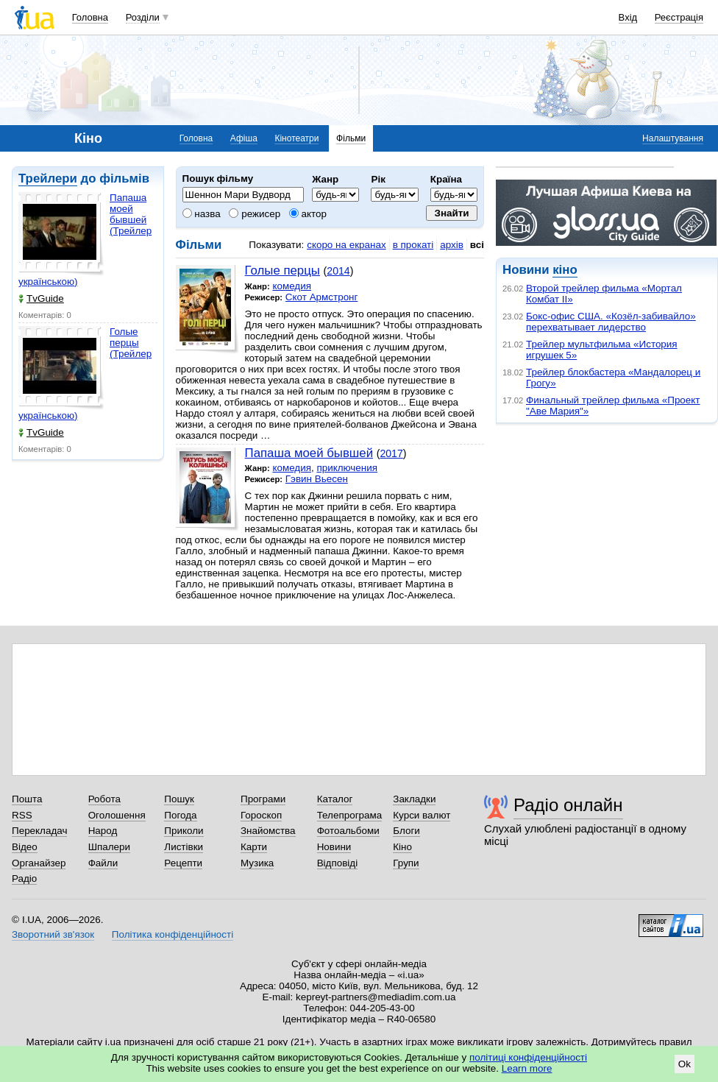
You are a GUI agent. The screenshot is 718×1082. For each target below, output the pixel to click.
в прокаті (413, 244)
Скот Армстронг (321, 297)
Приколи (183, 830)
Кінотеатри (296, 138)
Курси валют (421, 815)
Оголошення (117, 815)
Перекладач (39, 830)
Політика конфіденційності (172, 934)
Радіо (24, 878)
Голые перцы (282, 270)
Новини (334, 846)
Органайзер (38, 863)
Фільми (351, 138)
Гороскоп (261, 815)
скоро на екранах (346, 244)
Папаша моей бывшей (309, 453)
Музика (257, 863)
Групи (406, 863)
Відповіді (337, 863)
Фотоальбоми (348, 830)
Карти (254, 846)
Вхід (628, 17)
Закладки (414, 799)
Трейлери (47, 178)
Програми (263, 799)
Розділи (143, 17)
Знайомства (268, 830)
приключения (346, 467)
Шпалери (109, 846)
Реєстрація (679, 17)
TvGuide (41, 298)
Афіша (243, 138)
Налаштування (672, 138)
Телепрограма (350, 815)
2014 (338, 271)
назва (201, 213)
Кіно (402, 846)
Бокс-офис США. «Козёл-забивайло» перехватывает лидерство (611, 322)
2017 (391, 453)
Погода (180, 815)
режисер (254, 213)
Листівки (183, 846)
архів (451, 244)
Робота (104, 799)
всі (477, 244)
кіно (564, 270)
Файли (103, 863)
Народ (103, 830)
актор (308, 213)
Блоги (406, 830)
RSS (22, 815)
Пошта (27, 799)
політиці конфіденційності (528, 1057)
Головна (90, 17)
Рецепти (183, 863)
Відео (25, 846)
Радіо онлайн (568, 805)
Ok (684, 1063)
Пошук (179, 799)
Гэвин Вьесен (316, 478)
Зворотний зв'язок (53, 934)
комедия (291, 285)
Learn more (527, 1068)
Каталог (335, 799)
